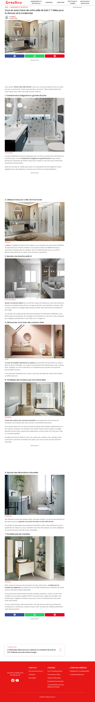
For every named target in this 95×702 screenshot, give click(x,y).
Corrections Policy (54, 675)
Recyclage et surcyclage (85, 2)
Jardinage (48, 2)
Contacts (32, 675)
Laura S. (13, 16)
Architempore (8, 516)
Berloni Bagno (8, 417)
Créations (60, 2)
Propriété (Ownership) (55, 681)
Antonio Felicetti (9, 152)
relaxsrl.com (8, 242)
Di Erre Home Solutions (10, 299)
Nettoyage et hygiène (72, 2)
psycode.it (32, 678)
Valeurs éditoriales (54, 678)
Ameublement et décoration (36, 2)
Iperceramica (8, 582)
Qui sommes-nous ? (36, 671)
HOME (6, 7)
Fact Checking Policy (55, 671)
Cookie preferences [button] (77, 675)
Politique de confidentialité (79, 671)
